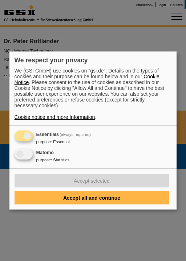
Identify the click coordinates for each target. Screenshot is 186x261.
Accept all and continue (91, 198)
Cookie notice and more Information (55, 117)
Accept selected (92, 181)
